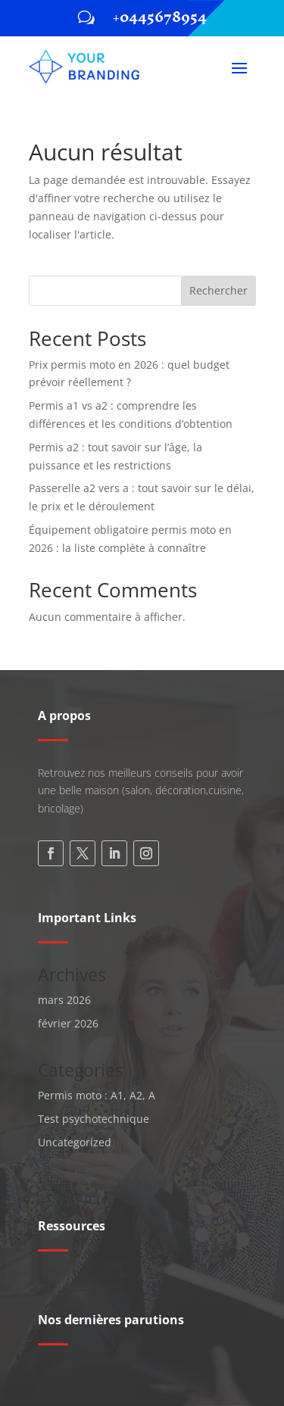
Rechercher (218, 290)
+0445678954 (160, 17)
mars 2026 (64, 1000)
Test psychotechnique (93, 1118)
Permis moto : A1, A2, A (96, 1095)
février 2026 (68, 1023)
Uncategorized (74, 1142)
